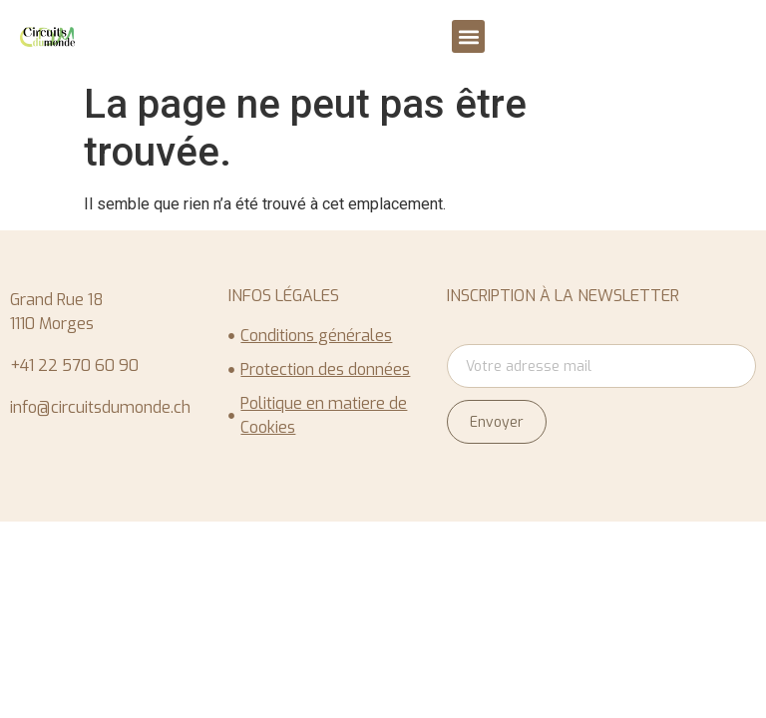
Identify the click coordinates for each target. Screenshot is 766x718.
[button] (468, 36)
